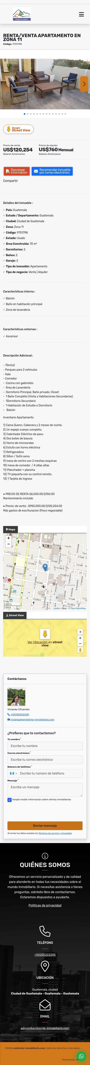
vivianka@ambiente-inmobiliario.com (32, 719)
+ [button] (8, 539)
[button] (24, 114)
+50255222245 (20, 714)
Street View (18, 129)
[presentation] (37, 810)
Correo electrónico (19, 752)
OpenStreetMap (78, 608)
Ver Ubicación (38, 642)
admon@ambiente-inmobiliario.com (45, 1028)
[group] (45, 84)
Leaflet (56, 608)
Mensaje (12, 780)
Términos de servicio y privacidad (55, 833)
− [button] (8, 544)
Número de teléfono (19, 766)
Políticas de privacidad (45, 905)
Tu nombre (14, 739)
